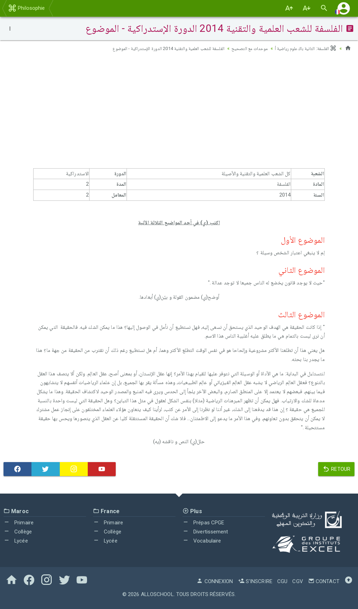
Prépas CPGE (203, 522)
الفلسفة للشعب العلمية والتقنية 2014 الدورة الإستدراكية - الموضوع (158, 48)
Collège (17, 532)
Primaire (18, 522)
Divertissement (205, 532)
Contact (323, 581)
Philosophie (26, 8)
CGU (282, 581)
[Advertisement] (179, 112)
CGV (297, 581)
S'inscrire (255, 581)
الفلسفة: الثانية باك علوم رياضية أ (304, 48)
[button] (344, 8)
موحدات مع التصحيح (244, 48)
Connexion (214, 581)
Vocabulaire (201, 541)
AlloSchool (157, 594)
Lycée (15, 541)
